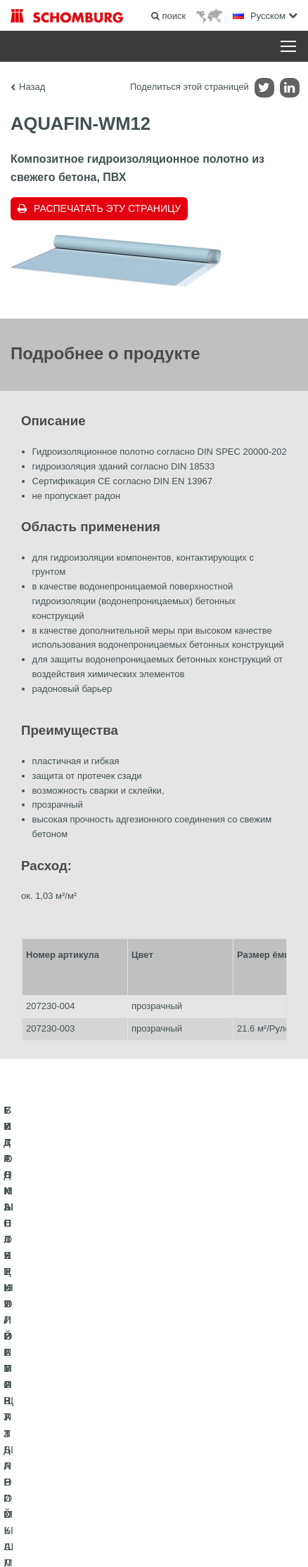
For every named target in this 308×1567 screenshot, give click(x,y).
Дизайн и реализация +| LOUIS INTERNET (153, 1539)
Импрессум (79, 1518)
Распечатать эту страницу (107, 208)
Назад (32, 86)
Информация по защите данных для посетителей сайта (201, 1518)
